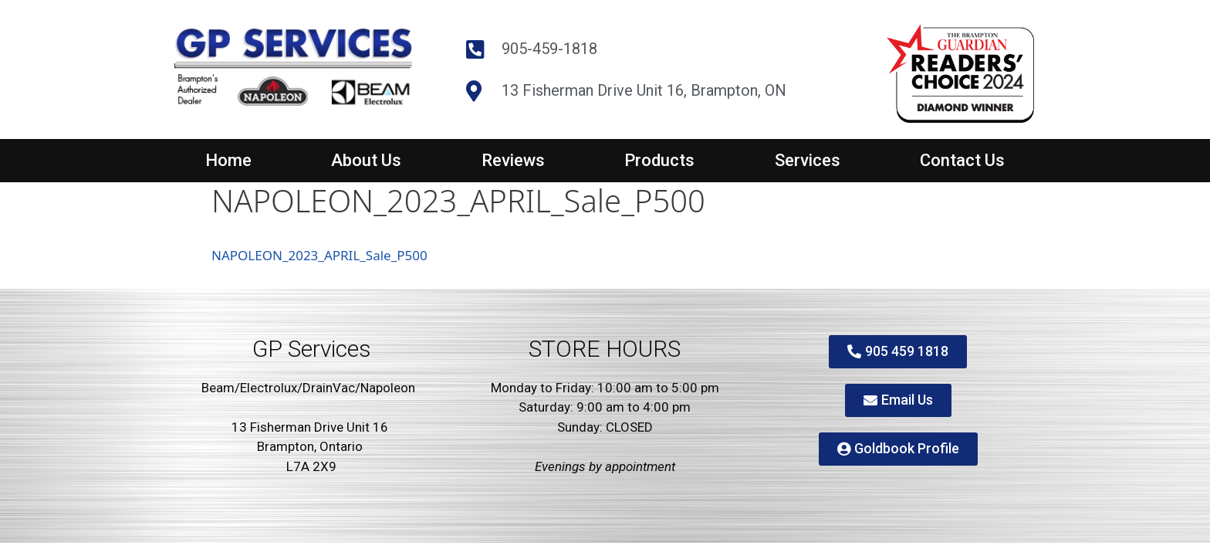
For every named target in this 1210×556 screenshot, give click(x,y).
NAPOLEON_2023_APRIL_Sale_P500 (319, 255)
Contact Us (962, 160)
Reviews (513, 160)
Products (659, 160)
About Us (366, 160)
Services (807, 160)
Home (228, 160)
